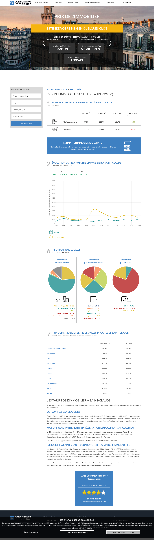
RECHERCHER (26, 125)
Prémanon (51, 356)
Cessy (49, 375)
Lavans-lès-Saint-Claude (56, 351)
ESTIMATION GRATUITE (92, 3)
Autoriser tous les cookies (123, 532)
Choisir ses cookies (31, 532)
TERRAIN (89, 60)
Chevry (49, 380)
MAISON (76, 49)
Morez (49, 395)
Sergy (49, 390)
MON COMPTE (126, 3)
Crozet (49, 370)
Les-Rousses (52, 385)
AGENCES (58, 3)
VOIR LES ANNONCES (41, 3)
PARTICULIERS (73, 3)
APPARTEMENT (66, 60)
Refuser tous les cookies (77, 532)
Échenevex (51, 365)
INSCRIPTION (110, 3)
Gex (48, 361)
